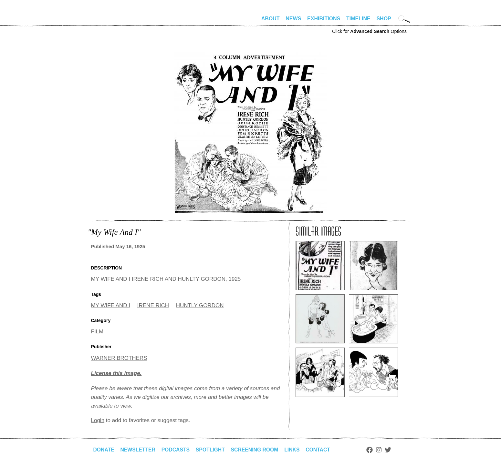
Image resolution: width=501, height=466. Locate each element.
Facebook (373, 450)
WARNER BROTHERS (119, 358)
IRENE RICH (153, 305)
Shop (383, 18)
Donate (104, 449)
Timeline (358, 18)
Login (98, 420)
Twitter (391, 450)
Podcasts (176, 449)
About (270, 18)
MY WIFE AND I (110, 305)
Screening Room (257, 449)
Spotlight (212, 449)
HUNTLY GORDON (200, 305)
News (293, 18)
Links (295, 449)
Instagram (382, 450)
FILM (97, 332)
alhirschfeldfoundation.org (110, 21)
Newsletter (138, 449)
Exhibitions (323, 18)
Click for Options (369, 31)
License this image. (116, 373)
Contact (320, 449)
